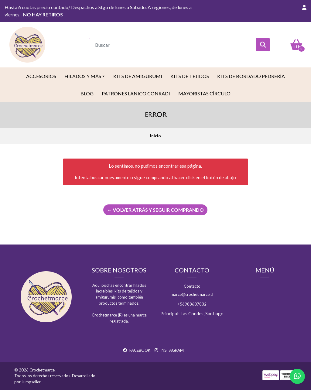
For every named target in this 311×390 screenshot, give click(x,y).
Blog (87, 93)
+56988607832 (192, 304)
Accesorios (41, 76)
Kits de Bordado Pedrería (251, 76)
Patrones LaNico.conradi (136, 93)
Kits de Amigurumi (137, 76)
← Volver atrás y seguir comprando (155, 210)
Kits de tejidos (189, 76)
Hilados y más (82, 76)
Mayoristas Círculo (204, 93)
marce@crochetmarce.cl (192, 294)
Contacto (192, 286)
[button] (304, 7)
